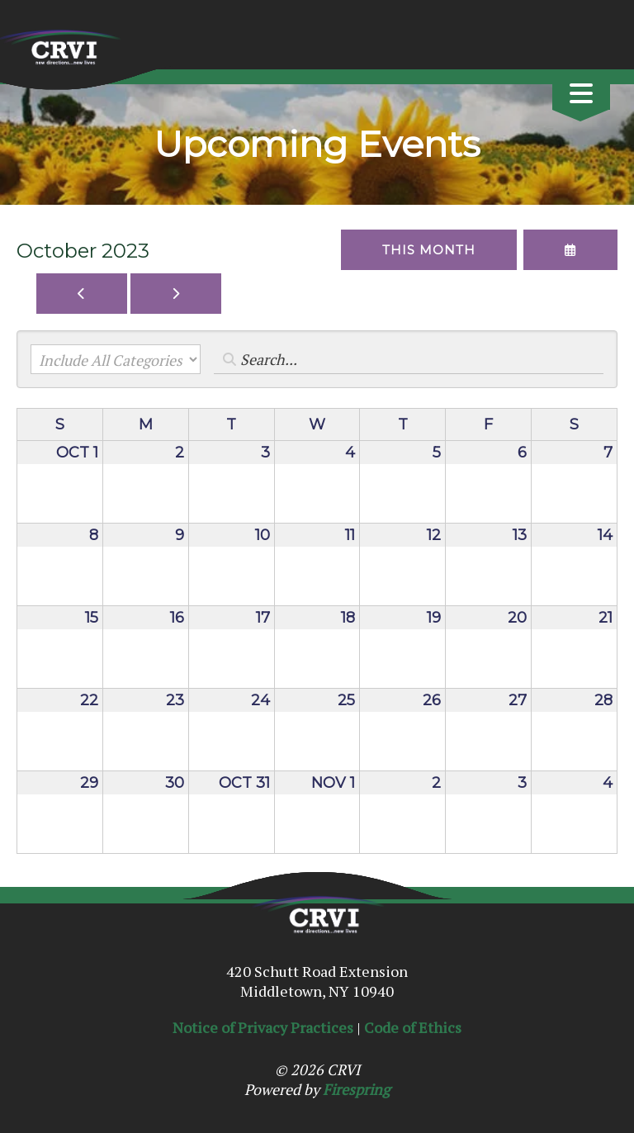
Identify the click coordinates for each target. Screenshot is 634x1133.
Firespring (356, 1089)
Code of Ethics (412, 1027)
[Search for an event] (408, 359)
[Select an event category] (116, 359)
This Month (429, 250)
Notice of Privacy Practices (263, 1027)
